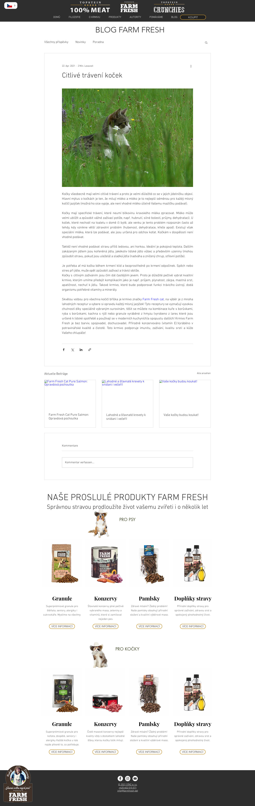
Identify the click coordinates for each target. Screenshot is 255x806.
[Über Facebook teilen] (63, 349)
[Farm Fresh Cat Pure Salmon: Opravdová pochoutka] (70, 394)
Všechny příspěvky (56, 42)
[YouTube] (135, 778)
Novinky (80, 42)
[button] (206, 42)
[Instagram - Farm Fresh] (127, 778)
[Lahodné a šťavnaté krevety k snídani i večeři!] (127, 394)
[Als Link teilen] (89, 349)
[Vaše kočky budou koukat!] (185, 394)
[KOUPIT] (193, 17)
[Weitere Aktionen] (191, 66)
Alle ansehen (204, 373)
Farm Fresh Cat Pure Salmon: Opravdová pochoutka (69, 416)
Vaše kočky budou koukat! (181, 415)
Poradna (98, 42)
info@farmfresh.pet (127, 790)
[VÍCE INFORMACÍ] (62, 626)
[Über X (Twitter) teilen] (72, 349)
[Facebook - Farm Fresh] (120, 778)
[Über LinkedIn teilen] (81, 349)
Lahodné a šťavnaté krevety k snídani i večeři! (126, 417)
